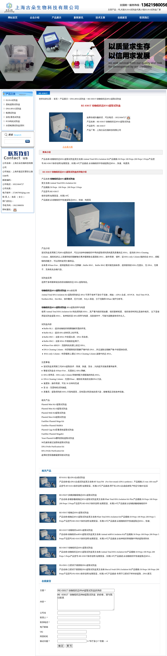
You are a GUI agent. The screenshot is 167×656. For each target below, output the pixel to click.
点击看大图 (68, 147)
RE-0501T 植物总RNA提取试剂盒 (74, 512)
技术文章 (100, 17)
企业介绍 (34, 17)
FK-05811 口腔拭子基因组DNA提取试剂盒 (78, 565)
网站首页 (12, 17)
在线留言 (122, 17)
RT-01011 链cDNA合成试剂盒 (72, 477)
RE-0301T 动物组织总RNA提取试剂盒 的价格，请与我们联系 (85, 601)
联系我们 (144, 17)
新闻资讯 (78, 17)
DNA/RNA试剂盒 (13, 108)
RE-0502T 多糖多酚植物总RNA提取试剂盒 (78, 495)
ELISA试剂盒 (12, 100)
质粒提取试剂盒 (13, 104)
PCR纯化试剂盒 (13, 121)
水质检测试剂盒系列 (15, 125)
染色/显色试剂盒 (13, 117)
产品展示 (56, 17)
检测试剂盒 (11, 113)
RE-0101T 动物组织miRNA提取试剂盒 (76, 530)
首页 (56, 99)
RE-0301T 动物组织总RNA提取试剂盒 (76, 547)
